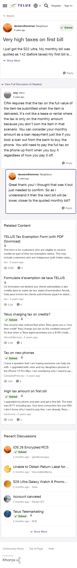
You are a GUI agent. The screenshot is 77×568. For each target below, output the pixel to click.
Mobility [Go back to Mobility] (9, 15)
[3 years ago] (16, 262)
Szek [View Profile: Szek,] (34, 486)
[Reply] (68, 73)
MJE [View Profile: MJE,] (34, 521)
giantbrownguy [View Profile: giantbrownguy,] (40, 456)
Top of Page (36, 548)
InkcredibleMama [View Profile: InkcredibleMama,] (42, 471)
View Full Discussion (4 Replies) (21, 84)
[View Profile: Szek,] (7, 484)
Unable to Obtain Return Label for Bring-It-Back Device (39, 467)
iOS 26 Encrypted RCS (31, 447)
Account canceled (27, 496)
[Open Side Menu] (5, 5)
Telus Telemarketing (28, 511)
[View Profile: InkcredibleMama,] (7, 469)
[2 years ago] (30, 337)
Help (51, 548)
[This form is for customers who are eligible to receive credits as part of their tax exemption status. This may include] (38, 253)
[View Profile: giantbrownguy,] (7, 449)
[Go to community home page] (21, 6)
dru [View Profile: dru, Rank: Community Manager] (6, 262)
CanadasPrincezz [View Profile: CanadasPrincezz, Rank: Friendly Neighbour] (14, 375)
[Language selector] (37, 5)
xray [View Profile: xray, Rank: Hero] (15, 92)
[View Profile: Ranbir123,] (7, 498)
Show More (11, 60)
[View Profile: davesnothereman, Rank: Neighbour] (7, 27)
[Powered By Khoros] (38, 559)
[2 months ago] (21, 457)
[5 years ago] (32, 376)
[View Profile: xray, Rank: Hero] (7, 94)
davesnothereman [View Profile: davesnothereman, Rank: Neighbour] (24, 25)
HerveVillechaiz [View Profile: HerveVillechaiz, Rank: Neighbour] (13, 337)
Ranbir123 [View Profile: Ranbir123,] (38, 501)
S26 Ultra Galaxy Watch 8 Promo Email (38, 482)
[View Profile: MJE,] (7, 513)
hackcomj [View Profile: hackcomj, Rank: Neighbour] (9, 413)
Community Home (13, 548)
